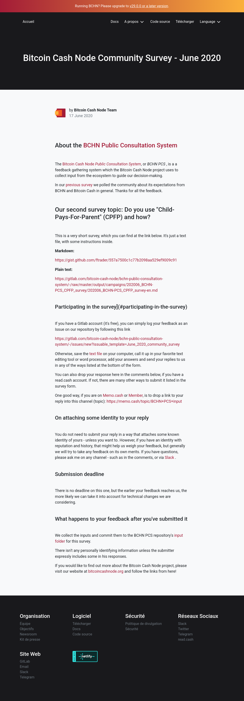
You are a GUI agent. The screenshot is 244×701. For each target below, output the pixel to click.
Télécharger (185, 22)
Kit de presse (30, 639)
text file (95, 354)
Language (210, 22)
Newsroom (28, 634)
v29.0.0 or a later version (149, 6)
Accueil (28, 22)
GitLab (25, 661)
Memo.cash (113, 395)
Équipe (25, 624)
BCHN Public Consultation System (130, 145)
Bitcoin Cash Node (78, 164)
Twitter (183, 629)
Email (24, 667)
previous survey (79, 185)
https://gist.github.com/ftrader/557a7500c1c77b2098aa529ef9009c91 (116, 260)
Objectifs (27, 629)
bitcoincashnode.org (105, 571)
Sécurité (131, 629)
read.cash (185, 639)
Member (136, 395)
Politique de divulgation (143, 624)
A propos (134, 22)
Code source (160, 22)
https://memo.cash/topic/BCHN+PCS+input (144, 401)
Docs (114, 22)
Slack (169, 457)
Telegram (185, 634)
